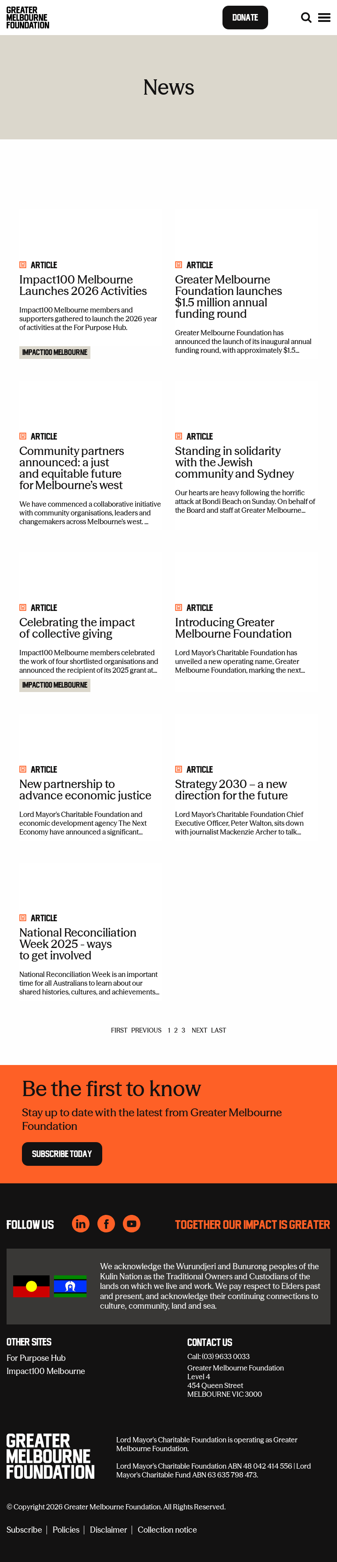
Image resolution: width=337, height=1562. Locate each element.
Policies (66, 1530)
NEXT (199, 1030)
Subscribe (24, 1530)
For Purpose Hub (36, 1358)
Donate (245, 17)
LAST (218, 1030)
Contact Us (209, 1343)
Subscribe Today (62, 1153)
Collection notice (167, 1530)
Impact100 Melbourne (54, 353)
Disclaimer (108, 1530)
